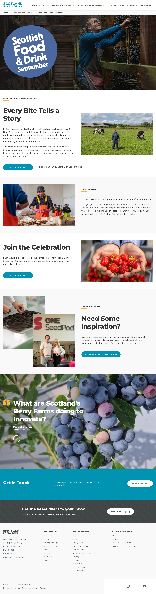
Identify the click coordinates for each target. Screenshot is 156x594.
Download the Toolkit (18, 167)
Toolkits (76, 560)
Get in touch (117, 5)
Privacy (6, 588)
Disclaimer (15, 588)
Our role (47, 539)
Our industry (49, 536)
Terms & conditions (30, 588)
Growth (76, 539)
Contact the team (140, 483)
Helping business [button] (63, 5)
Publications (78, 564)
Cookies (43, 588)
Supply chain (78, 543)
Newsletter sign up (120, 511)
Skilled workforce (79, 550)
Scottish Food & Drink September (50, 13)
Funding (76, 557)
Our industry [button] (39, 5)
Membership (117, 536)
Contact (47, 560)
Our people (48, 553)
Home (6, 13)
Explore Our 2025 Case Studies (101, 354)
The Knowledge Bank (81, 567)
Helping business (79, 536)
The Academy (78, 571)
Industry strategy (51, 543)
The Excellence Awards (121, 543)
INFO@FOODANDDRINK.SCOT (16, 557)
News (46, 550)
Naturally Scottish (51, 546)
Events (115, 539)
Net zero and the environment (85, 553)
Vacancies (48, 557)
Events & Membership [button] (91, 5)
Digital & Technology (81, 546)
